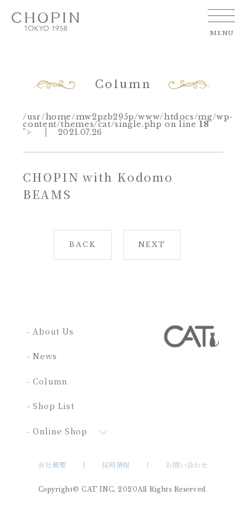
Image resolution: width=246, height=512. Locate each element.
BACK (82, 244)
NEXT (152, 244)
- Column (47, 381)
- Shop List (51, 406)
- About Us (50, 331)
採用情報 (116, 464)
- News (42, 356)
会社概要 (52, 464)
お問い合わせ (186, 464)
